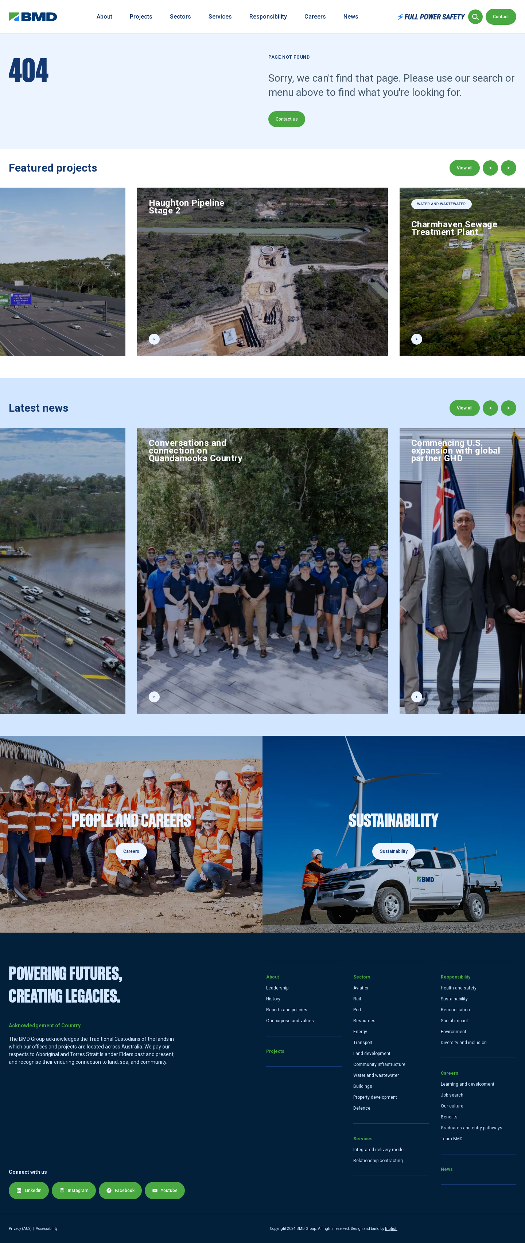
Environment (453, 1031)
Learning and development (467, 1084)
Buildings (362, 1086)
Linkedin (29, 1190)
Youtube (165, 1190)
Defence (361, 1108)
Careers (315, 16)
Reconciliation (455, 1009)
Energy (360, 1031)
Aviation (361, 988)
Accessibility (47, 1229)
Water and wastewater (376, 1075)
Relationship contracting (378, 1160)
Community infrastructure (379, 1064)
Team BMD (452, 1138)
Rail (357, 998)
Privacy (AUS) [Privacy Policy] (20, 1229)
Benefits (449, 1117)
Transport (363, 1042)
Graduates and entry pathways (471, 1127)
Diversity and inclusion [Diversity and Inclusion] (464, 1042)
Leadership (277, 988)
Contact (501, 16)
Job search (452, 1095)
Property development (375, 1097)
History (273, 998)
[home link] (33, 16)
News (350, 16)
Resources (364, 1020)
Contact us (287, 119)
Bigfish (391, 1229)
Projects (141, 16)
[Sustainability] (393, 834)
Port (357, 1009)
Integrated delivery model (379, 1149)
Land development (371, 1053)
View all (464, 167)
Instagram (74, 1190)
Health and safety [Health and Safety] (459, 988)
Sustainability (394, 851)
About (104, 16)
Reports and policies (286, 1009)
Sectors (180, 16)
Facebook (120, 1190)
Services (220, 16)
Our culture (452, 1106)
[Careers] (131, 834)
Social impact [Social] (454, 1020)
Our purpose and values (290, 1020)
